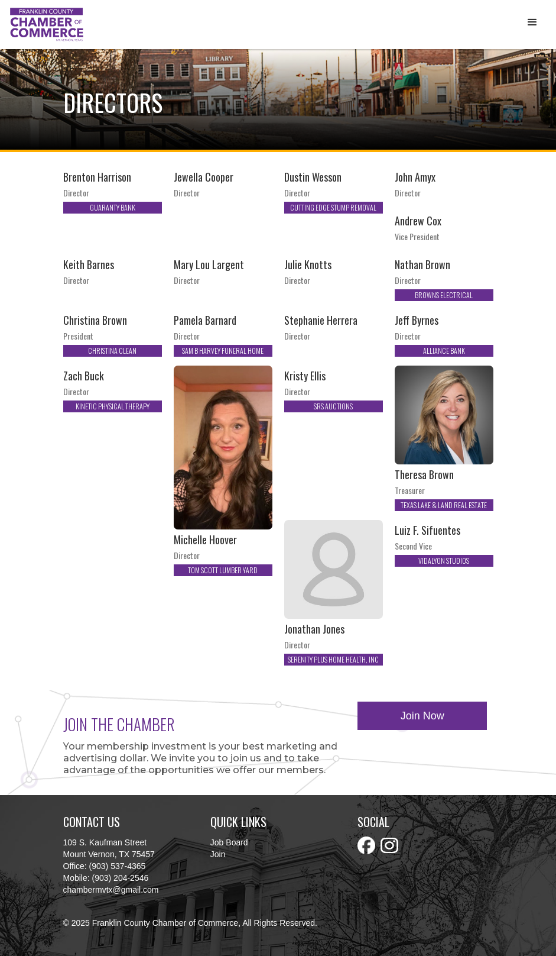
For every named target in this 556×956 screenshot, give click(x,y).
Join (218, 854)
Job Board (229, 842)
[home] (46, 24)
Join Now (422, 716)
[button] (532, 22)
